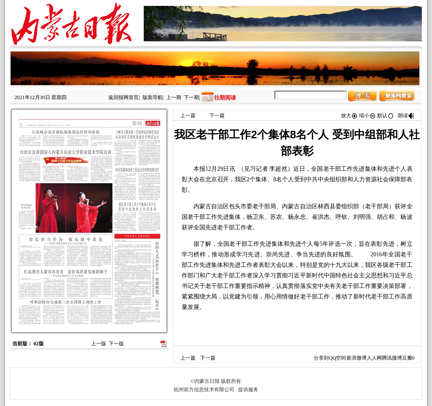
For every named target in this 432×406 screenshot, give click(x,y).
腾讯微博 (392, 358)
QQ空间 (337, 358)
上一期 (173, 97)
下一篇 (217, 115)
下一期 (191, 97)
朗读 (406, 115)
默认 (385, 115)
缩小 (367, 115)
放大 (349, 115)
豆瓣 (407, 358)
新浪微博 (356, 358)
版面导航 (152, 97)
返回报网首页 (123, 97)
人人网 (374, 358)
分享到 (321, 358)
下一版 (116, 344)
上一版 (98, 344)
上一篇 (188, 115)
